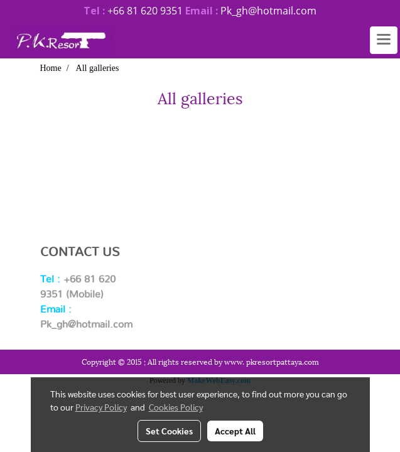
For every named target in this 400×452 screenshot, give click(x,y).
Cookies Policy (176, 406)
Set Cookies (169, 430)
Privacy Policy (101, 406)
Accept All (235, 430)
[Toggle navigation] (383, 40)
